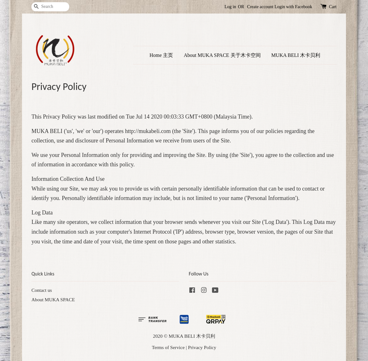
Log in (230, 6)
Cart (333, 6)
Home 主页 (161, 55)
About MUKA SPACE (53, 299)
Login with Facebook (293, 6)
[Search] (50, 6)
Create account (260, 6)
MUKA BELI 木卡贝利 (296, 55)
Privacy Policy (202, 347)
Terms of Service (168, 347)
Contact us (41, 290)
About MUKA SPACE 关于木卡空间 (222, 55)
